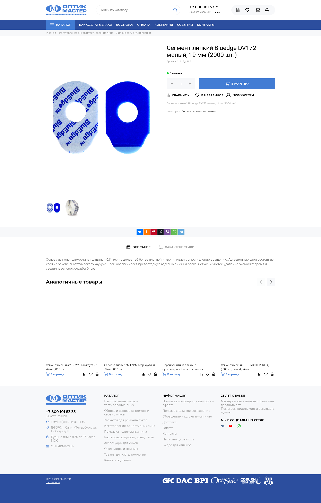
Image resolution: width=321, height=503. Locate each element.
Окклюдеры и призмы (121, 449)
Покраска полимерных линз (125, 431)
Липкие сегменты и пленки (198, 111)
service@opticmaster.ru (68, 422)
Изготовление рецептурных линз (129, 426)
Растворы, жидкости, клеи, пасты (129, 437)
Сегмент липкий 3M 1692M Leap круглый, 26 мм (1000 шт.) (72, 367)
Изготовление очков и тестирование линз (121, 403)
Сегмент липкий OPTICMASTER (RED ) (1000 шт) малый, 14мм (245, 367)
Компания (164, 25)
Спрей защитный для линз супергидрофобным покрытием (183, 367)
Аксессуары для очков (121, 443)
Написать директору (178, 439)
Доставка (124, 25)
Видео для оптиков (177, 445)
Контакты (206, 25)
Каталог (60, 25)
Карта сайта (53, 482)
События (185, 25)
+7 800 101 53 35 (204, 7)
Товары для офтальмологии (125, 454)
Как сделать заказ (95, 25)
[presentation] (261, 282)
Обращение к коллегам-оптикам (187, 416)
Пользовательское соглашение (186, 411)
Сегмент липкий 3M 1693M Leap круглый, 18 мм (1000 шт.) (130, 367)
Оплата (143, 25)
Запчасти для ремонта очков (125, 420)
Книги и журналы (117, 460)
